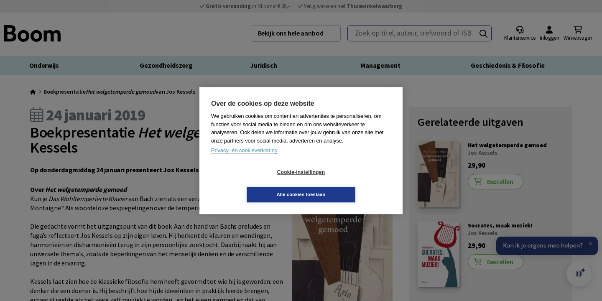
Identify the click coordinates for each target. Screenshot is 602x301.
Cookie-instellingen (251, 183)
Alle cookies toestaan (351, 183)
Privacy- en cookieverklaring (244, 161)
